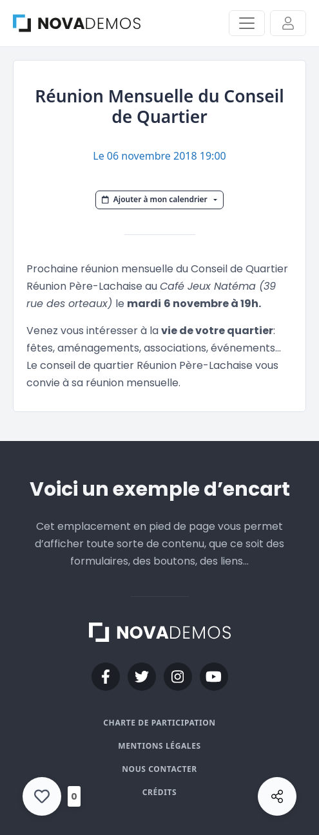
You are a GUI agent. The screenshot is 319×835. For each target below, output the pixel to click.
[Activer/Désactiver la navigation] (247, 23)
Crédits (159, 792)
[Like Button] (42, 796)
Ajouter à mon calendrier (155, 199)
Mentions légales (159, 745)
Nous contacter (159, 769)
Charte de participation (159, 722)
